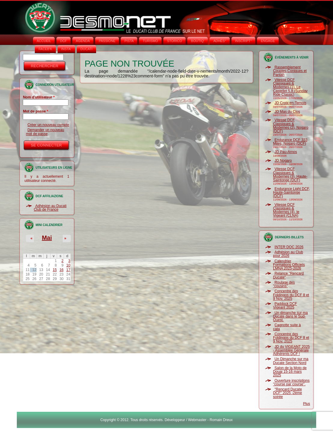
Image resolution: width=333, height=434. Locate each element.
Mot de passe (35, 111)
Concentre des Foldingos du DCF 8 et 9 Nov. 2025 (291, 295)
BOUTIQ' (197, 41)
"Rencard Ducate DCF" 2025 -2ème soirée (287, 393)
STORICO (174, 41)
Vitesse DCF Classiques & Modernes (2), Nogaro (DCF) (290, 125)
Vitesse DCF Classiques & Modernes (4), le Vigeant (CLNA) (286, 210)
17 (68, 270)
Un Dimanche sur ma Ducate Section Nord (290, 361)
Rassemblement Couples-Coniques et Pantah (290, 71)
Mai (47, 237)
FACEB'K (45, 49)
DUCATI (86, 49)
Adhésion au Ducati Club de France (50, 208)
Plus (306, 404)
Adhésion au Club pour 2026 (288, 254)
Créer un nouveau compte (48, 125)
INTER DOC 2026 (288, 247)
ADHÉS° (219, 41)
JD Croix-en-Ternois (290, 103)
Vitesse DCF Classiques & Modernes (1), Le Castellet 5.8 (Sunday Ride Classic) (290, 87)
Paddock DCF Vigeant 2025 (285, 305)
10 (68, 265)
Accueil (44, 41)
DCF (63, 41)
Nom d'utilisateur (39, 97)
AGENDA (83, 41)
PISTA (129, 41)
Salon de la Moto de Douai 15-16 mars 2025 (290, 372)
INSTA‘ (66, 49)
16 (61, 270)
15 (55, 270)
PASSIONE (107, 41)
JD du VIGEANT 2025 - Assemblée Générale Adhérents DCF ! (291, 350)
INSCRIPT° (243, 41)
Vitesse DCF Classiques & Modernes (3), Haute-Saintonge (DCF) (290, 174)
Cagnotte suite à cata (287, 327)
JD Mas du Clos (287, 112)
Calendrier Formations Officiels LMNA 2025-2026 (289, 265)
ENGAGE (268, 41)
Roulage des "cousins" (284, 284)
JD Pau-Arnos (285, 152)
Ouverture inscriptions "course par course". (291, 382)
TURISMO (150, 41)
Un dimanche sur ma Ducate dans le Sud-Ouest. (290, 316)
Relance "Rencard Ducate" (288, 275)
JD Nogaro (283, 160)
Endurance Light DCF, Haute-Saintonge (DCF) (291, 192)
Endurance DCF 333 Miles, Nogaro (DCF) (290, 142)
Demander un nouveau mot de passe (45, 132)
